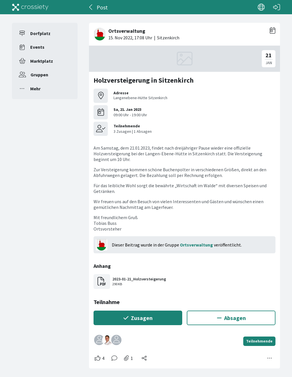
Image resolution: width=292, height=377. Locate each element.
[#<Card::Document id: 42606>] (184, 193)
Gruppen (39, 75)
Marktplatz (41, 61)
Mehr (35, 88)
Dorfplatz (40, 33)
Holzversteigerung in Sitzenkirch (144, 80)
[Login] (276, 7)
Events (37, 47)
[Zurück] (91, 7)
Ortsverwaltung (196, 245)
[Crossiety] (30, 7)
